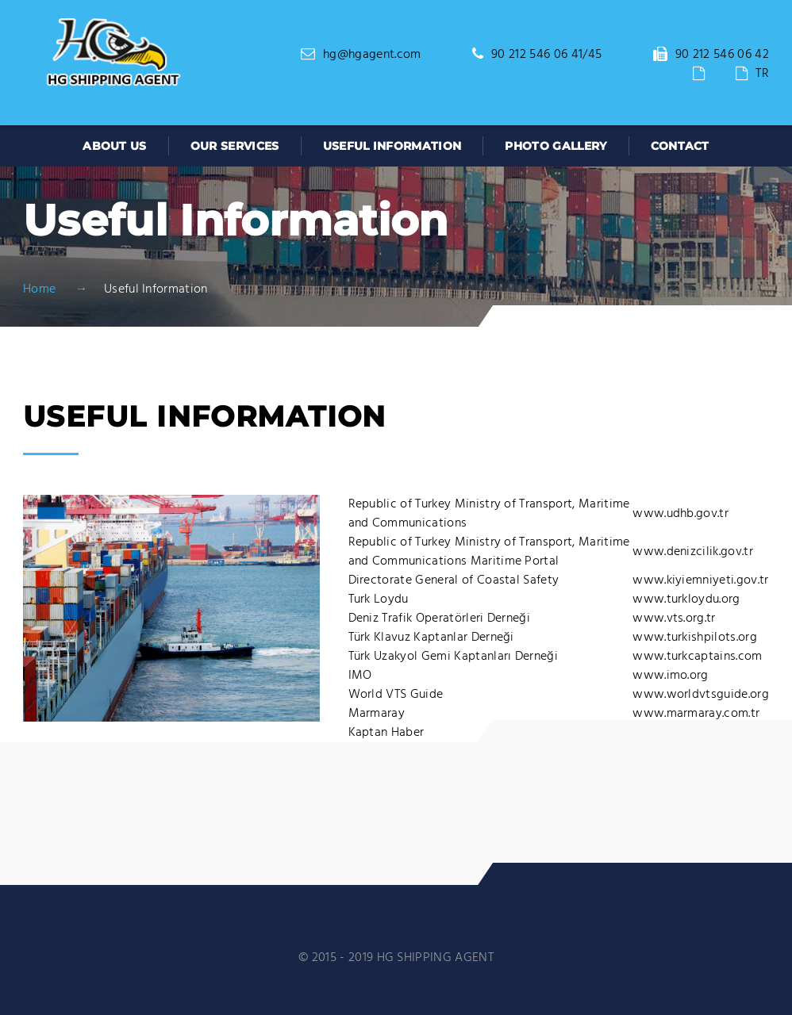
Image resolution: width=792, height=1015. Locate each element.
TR (762, 73)
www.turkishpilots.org (694, 637)
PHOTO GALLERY (555, 146)
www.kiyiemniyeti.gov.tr (700, 580)
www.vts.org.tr (673, 618)
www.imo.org (670, 675)
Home (39, 289)
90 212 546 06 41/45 (546, 54)
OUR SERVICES (234, 146)
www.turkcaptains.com (697, 656)
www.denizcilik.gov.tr (692, 552)
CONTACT (680, 146)
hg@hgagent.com (372, 54)
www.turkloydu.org (686, 599)
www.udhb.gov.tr (680, 514)
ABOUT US (115, 146)
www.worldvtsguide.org (700, 694)
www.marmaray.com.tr (695, 713)
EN (721, 73)
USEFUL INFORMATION (392, 146)
